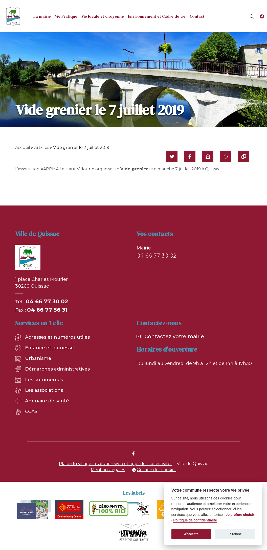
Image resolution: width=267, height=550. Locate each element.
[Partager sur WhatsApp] (225, 156)
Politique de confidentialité (195, 520)
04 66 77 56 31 (47, 309)
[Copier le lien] (243, 156)
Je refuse (235, 534)
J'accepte (191, 534)
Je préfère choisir (240, 515)
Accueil (22, 147)
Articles (41, 147)
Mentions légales (108, 469)
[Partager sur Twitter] (171, 156)
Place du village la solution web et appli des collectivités (115, 463)
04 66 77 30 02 (47, 301)
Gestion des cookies (156, 469)
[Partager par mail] (207, 156)
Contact (197, 16)
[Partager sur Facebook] (189, 156)
